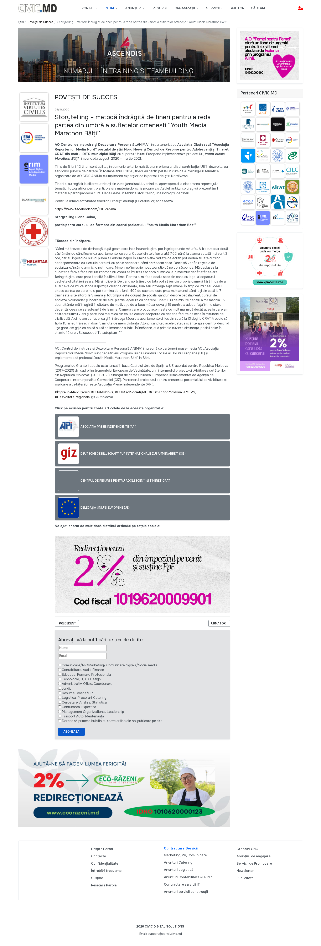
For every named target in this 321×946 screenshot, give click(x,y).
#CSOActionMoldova (165, 392)
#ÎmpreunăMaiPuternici (72, 392)
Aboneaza (71, 731)
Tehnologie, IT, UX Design (81, 679)
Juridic (67, 688)
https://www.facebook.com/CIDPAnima (85, 209)
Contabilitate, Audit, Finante (83, 670)
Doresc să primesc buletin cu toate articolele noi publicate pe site (112, 721)
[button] (90, 8)
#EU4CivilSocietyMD (131, 392)
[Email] (82, 656)
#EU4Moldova (102, 392)
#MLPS (189, 392)
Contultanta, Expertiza (79, 707)
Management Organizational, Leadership (93, 712)
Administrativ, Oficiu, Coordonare (87, 684)
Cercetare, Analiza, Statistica (84, 702)
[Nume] (82, 648)
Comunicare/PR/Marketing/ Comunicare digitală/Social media (109, 665)
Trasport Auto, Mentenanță (83, 716)
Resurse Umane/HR (77, 693)
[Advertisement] (33, 360)
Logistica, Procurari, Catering (84, 697)
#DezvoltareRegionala (72, 397)
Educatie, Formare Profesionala (86, 674)
